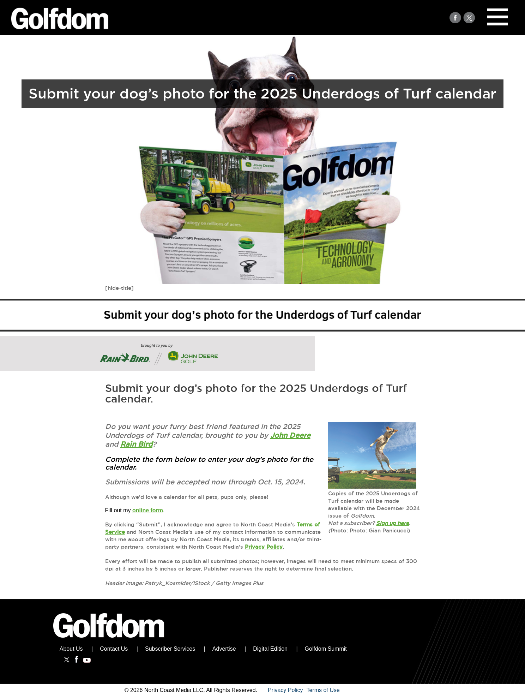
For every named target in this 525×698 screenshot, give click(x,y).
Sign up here (392, 523)
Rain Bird (136, 444)
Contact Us (114, 649)
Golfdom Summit (326, 649)
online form (147, 510)
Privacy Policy (264, 546)
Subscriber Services (170, 649)
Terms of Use (322, 690)
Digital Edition (270, 649)
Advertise (224, 649)
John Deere (290, 435)
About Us (71, 649)
